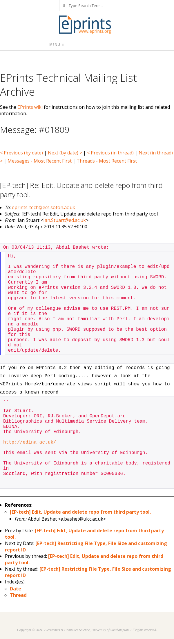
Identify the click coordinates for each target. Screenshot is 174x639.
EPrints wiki (30, 107)
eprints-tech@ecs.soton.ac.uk (43, 207)
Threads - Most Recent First (107, 161)
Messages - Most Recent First (40, 161)
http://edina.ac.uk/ (29, 442)
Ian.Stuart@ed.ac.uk (64, 220)
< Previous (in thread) (110, 152)
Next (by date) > (65, 152)
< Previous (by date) (21, 152)
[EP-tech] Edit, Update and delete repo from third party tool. (80, 512)
